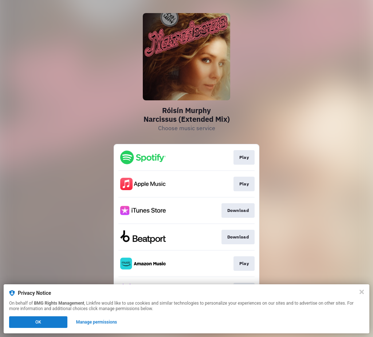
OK (38, 322)
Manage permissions (96, 322)
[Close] (362, 292)
